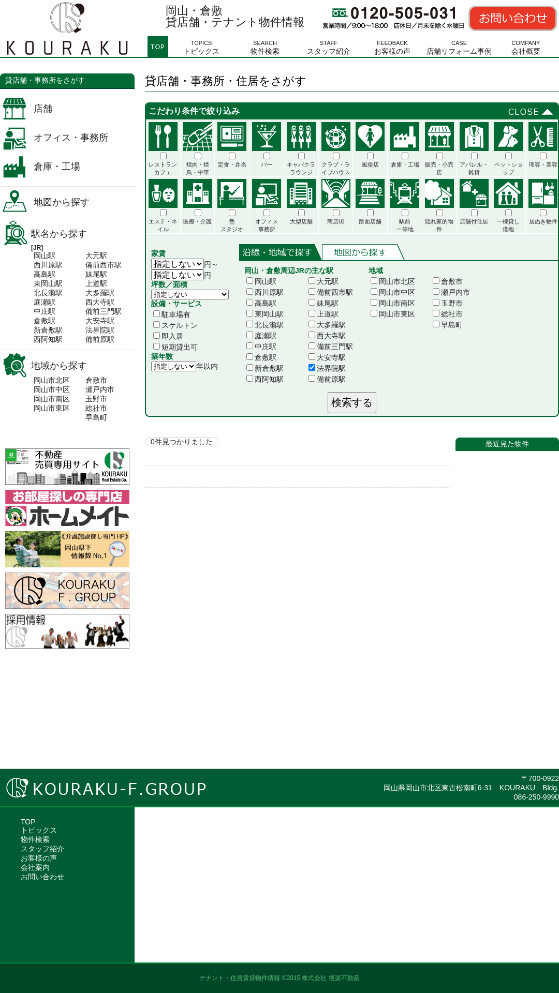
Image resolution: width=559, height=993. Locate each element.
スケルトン (175, 325)
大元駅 (323, 281)
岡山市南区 (52, 399)
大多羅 (96, 293)
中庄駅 (261, 346)
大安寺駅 (327, 357)
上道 (92, 283)
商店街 (335, 201)
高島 (41, 274)
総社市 (96, 408)
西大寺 (96, 302)
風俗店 (370, 145)
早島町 (96, 417)
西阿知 (44, 339)
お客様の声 (392, 45)
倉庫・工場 (57, 166)
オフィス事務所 (266, 205)
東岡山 (44, 283)
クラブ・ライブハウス (335, 148)
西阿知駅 (265, 379)
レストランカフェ (163, 148)
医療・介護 (197, 201)
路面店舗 (370, 201)
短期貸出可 (175, 347)
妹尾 (92, 274)
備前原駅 (327, 379)
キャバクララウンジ (301, 148)
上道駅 (323, 314)
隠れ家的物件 (439, 205)
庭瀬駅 (261, 336)
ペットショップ (508, 148)
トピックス (201, 45)
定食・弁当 (231, 145)
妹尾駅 (323, 303)
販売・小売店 (439, 148)
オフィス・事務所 (71, 137)
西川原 (44, 265)
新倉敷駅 (265, 368)
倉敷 (41, 321)
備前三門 (99, 311)
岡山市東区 (52, 408)
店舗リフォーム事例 (459, 45)
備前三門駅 (330, 346)
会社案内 (35, 867)
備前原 (96, 339)
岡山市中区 (52, 389)
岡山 (41, 255)
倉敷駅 (261, 357)
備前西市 (99, 265)
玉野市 (96, 399)
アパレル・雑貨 (474, 148)
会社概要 (525, 45)
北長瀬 (44, 293)
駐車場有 (171, 314)
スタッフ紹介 (328, 45)
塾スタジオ (231, 205)
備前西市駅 (330, 292)
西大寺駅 (327, 336)
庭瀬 (41, 302)
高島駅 (261, 303)
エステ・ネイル (163, 205)
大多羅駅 (327, 325)
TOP (28, 822)
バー (266, 145)
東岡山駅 (265, 314)
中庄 (41, 311)
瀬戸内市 (99, 389)
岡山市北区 (52, 380)
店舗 (43, 108)
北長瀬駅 (265, 325)
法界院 (96, 330)
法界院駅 (327, 368)
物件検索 (265, 45)
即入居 (168, 336)
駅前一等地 (404, 205)
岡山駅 (261, 281)
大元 (92, 255)
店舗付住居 (474, 201)
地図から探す (62, 202)
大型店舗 (301, 201)
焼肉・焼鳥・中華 (197, 148)
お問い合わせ (42, 876)
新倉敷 (44, 330)
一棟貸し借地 (508, 205)
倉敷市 (96, 380)
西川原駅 (265, 292)
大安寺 (96, 321)
